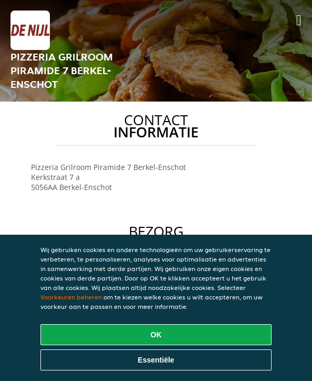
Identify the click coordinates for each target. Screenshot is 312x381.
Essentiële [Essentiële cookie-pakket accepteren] (156, 360)
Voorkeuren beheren (71, 297)
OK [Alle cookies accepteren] (156, 334)
